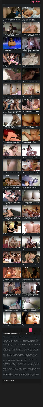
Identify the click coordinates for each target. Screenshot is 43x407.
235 (34, 357)
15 (22, 357)
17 (29, 357)
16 (26, 357)
